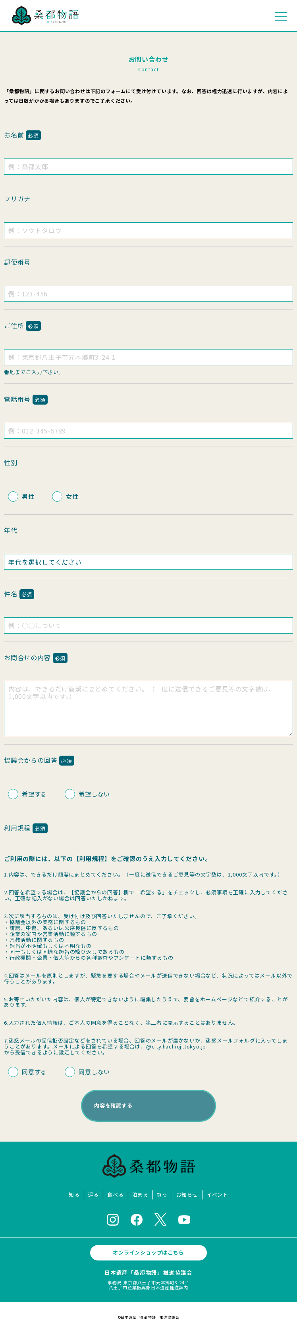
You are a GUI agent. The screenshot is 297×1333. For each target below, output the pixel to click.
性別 (10, 462)
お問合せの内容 (36, 657)
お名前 (22, 134)
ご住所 (22, 325)
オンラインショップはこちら (148, 1252)
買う (162, 1195)
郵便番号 (17, 262)
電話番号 (26, 399)
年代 (10, 530)
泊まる (140, 1195)
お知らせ (187, 1195)
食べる (115, 1195)
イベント (217, 1195)
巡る (93, 1195)
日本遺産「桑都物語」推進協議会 (148, 1272)
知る (74, 1195)
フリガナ (17, 198)
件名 (19, 593)
